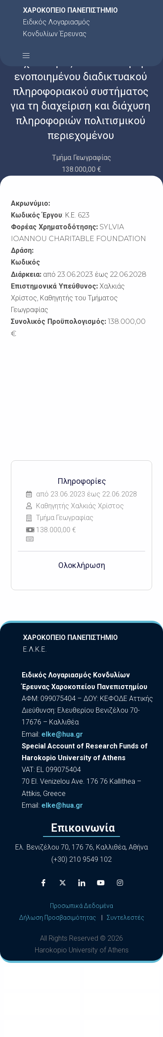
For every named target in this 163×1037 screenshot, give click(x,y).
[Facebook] (43, 882)
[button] (26, 55)
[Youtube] (100, 882)
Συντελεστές (125, 917)
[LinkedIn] (81, 882)
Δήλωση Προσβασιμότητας (57, 917)
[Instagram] (119, 882)
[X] (62, 882)
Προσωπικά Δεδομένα (81, 905)
